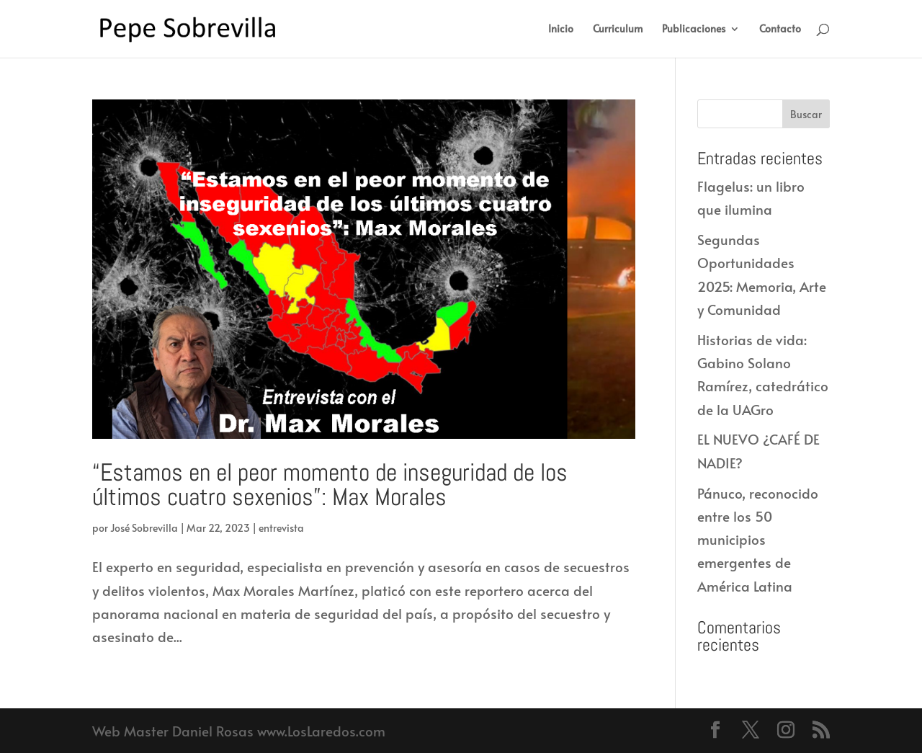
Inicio (560, 29)
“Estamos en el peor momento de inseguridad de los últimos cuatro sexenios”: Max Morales (330, 484)
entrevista (281, 528)
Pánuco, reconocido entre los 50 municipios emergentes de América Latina (757, 539)
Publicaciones (693, 29)
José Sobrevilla (144, 528)
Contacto (780, 29)
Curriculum (618, 29)
